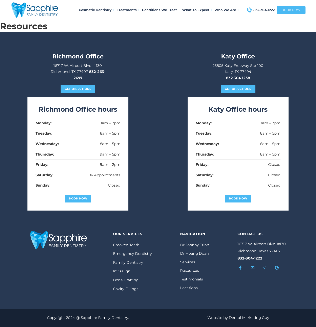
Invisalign (121, 271)
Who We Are (225, 10)
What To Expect (195, 10)
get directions (78, 89)
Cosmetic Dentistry (95, 10)
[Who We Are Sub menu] (238, 10)
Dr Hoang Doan (194, 253)
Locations (189, 288)
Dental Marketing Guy (249, 318)
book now (291, 10)
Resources (189, 270)
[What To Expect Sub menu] (211, 10)
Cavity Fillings (125, 289)
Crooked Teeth (126, 245)
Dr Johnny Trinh (194, 245)
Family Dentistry (128, 262)
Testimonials (191, 279)
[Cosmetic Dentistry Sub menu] (114, 10)
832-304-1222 (264, 10)
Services (187, 262)
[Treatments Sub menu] (139, 10)
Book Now (78, 198)
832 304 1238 (238, 78)
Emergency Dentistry (132, 253)
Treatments (127, 10)
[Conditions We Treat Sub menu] (179, 10)
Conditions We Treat (159, 10)
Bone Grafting (126, 280)
